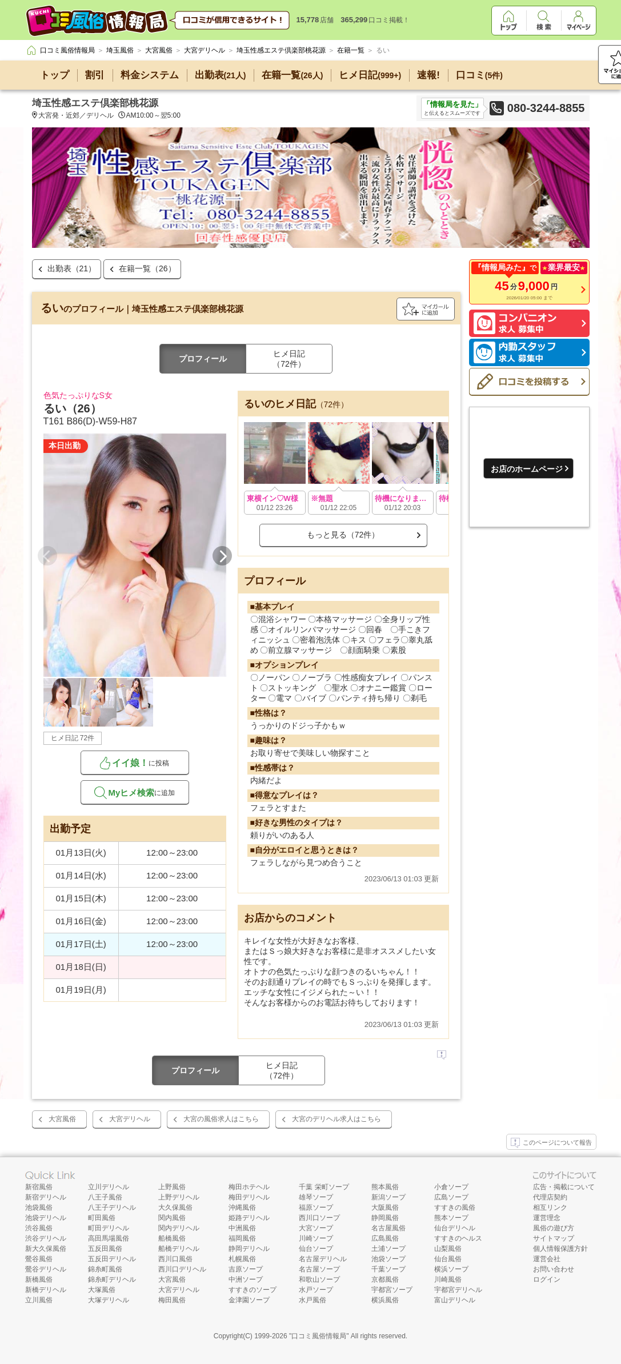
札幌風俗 (242, 1259)
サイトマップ (553, 1238)
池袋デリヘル (45, 1218)
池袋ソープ (388, 1259)
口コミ (479, 75)
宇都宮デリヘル (458, 1290)
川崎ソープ (316, 1238)
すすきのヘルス (458, 1238)
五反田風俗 (105, 1249)
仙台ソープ (316, 1249)
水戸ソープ (316, 1290)
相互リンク (550, 1207)
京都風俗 (385, 1279)
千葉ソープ (388, 1269)
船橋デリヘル (178, 1249)
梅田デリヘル (249, 1197)
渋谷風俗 (39, 1228)
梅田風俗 (172, 1300)
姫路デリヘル (249, 1218)
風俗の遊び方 (553, 1228)
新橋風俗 (39, 1279)
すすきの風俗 (454, 1207)
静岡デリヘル (249, 1249)
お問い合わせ (553, 1269)
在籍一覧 (292, 75)
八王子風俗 (105, 1197)
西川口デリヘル (182, 1269)
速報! (428, 75)
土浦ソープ (388, 1249)
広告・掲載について (564, 1187)
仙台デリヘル (454, 1228)
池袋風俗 (39, 1207)
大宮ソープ (316, 1228)
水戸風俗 (312, 1300)
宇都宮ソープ (391, 1290)
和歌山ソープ (319, 1279)
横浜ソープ (451, 1269)
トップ (54, 75)
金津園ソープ (249, 1300)
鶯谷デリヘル (45, 1269)
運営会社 (546, 1259)
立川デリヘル (108, 1187)
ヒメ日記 (370, 75)
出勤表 (220, 75)
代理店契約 (550, 1197)
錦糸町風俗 (105, 1269)
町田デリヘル (108, 1228)
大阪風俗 (385, 1207)
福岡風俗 (242, 1238)
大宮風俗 (62, 1119)
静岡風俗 (385, 1218)
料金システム (150, 75)
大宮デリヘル (129, 1119)
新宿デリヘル (45, 1197)
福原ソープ (316, 1207)
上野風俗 (172, 1187)
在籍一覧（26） (147, 268)
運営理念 (546, 1218)
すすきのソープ (253, 1290)
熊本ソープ (451, 1218)
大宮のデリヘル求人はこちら (336, 1119)
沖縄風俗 (242, 1207)
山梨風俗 (448, 1249)
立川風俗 (39, 1300)
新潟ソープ (388, 1197)
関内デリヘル (178, 1228)
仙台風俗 (448, 1259)
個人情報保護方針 (560, 1249)
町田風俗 (101, 1218)
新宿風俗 (39, 1187)
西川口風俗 (175, 1259)
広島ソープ (451, 1197)
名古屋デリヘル (323, 1259)
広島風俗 (385, 1238)
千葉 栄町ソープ (323, 1187)
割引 (95, 75)
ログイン (546, 1279)
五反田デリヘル (112, 1259)
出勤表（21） (72, 268)
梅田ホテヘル (249, 1187)
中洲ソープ (246, 1279)
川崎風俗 (448, 1279)
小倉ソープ (451, 1187)
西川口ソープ (319, 1218)
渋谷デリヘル (45, 1238)
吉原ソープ (246, 1269)
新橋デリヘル (45, 1290)
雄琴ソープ (316, 1197)
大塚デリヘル (108, 1300)
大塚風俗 (101, 1290)
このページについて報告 (551, 1143)
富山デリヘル (454, 1300)
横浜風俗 (385, 1300)
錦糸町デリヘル (112, 1279)
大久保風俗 (175, 1207)
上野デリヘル (178, 1197)
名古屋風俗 (388, 1228)
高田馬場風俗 (108, 1238)
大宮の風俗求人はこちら (221, 1119)
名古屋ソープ (319, 1269)
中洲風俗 (242, 1228)
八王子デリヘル (112, 1207)
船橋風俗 (172, 1238)
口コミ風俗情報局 (318, 1336)
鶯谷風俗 (39, 1259)
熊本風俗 (385, 1187)
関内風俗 (172, 1218)
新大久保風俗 (45, 1249)
